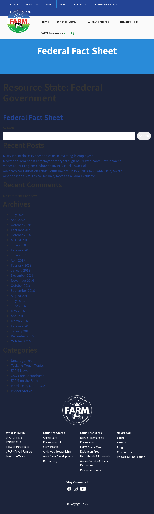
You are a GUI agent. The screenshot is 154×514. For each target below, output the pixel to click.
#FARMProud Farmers (19, 451)
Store (49, 4)
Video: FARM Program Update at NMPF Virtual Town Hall (45, 165)
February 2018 (21, 250)
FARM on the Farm (24, 380)
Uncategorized (22, 360)
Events (14, 4)
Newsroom (32, 4)
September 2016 (23, 290)
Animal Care (50, 438)
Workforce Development (58, 456)
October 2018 (21, 235)
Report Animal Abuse (107, 4)
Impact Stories (21, 391)
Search (8, 128)
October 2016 (21, 285)
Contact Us (81, 4)
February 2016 (21, 326)
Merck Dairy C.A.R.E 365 (28, 385)
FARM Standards (99, 22)
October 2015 (21, 341)
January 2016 (20, 331)
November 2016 (22, 280)
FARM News (19, 370)
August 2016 (20, 295)
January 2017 (20, 270)
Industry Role (129, 22)
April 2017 (18, 260)
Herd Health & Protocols (95, 456)
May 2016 (18, 311)
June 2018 (18, 245)
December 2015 (22, 336)
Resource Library (90, 470)
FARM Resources (53, 33)
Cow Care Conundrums (27, 375)
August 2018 (20, 240)
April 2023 (18, 219)
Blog (63, 4)
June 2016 (18, 305)
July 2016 (18, 300)
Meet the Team (15, 456)
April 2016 (18, 316)
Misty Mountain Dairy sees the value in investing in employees (48, 155)
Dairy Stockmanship (92, 438)
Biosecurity (50, 461)
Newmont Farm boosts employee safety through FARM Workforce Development (62, 161)
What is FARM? (68, 22)
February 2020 (21, 230)
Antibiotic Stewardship (57, 451)
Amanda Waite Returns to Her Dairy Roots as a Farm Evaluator (49, 176)
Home (45, 22)
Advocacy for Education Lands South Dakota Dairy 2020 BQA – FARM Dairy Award (62, 171)
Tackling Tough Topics (27, 365)
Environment (88, 442)
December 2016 (22, 275)
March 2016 (19, 321)
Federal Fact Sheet (33, 117)
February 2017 (21, 265)
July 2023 (18, 214)
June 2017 (18, 255)
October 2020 (21, 225)
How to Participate (17, 447)
